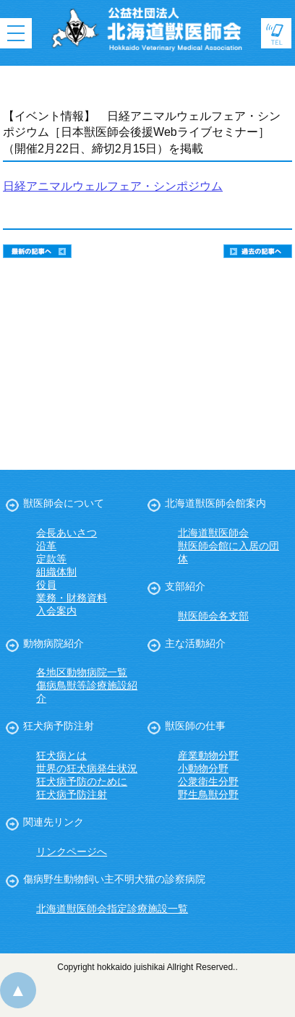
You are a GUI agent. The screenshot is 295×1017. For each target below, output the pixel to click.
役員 (46, 585)
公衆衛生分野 (208, 781)
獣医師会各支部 (213, 616)
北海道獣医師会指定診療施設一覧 (112, 908)
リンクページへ (71, 851)
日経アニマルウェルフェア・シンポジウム (113, 186)
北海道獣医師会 (213, 532)
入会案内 (56, 611)
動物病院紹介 (53, 643)
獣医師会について (63, 503)
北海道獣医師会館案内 (215, 503)
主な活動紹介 (195, 643)
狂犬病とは (61, 755)
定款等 (51, 559)
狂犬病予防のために (81, 781)
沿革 (46, 546)
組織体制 (56, 572)
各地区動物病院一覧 (81, 672)
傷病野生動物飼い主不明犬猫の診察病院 (114, 879)
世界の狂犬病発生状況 (86, 768)
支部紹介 (185, 586)
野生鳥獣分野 (208, 794)
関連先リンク (53, 822)
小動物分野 (203, 768)
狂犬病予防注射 (58, 725)
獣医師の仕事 (195, 725)
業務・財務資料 (71, 598)
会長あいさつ (66, 532)
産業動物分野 (208, 755)
